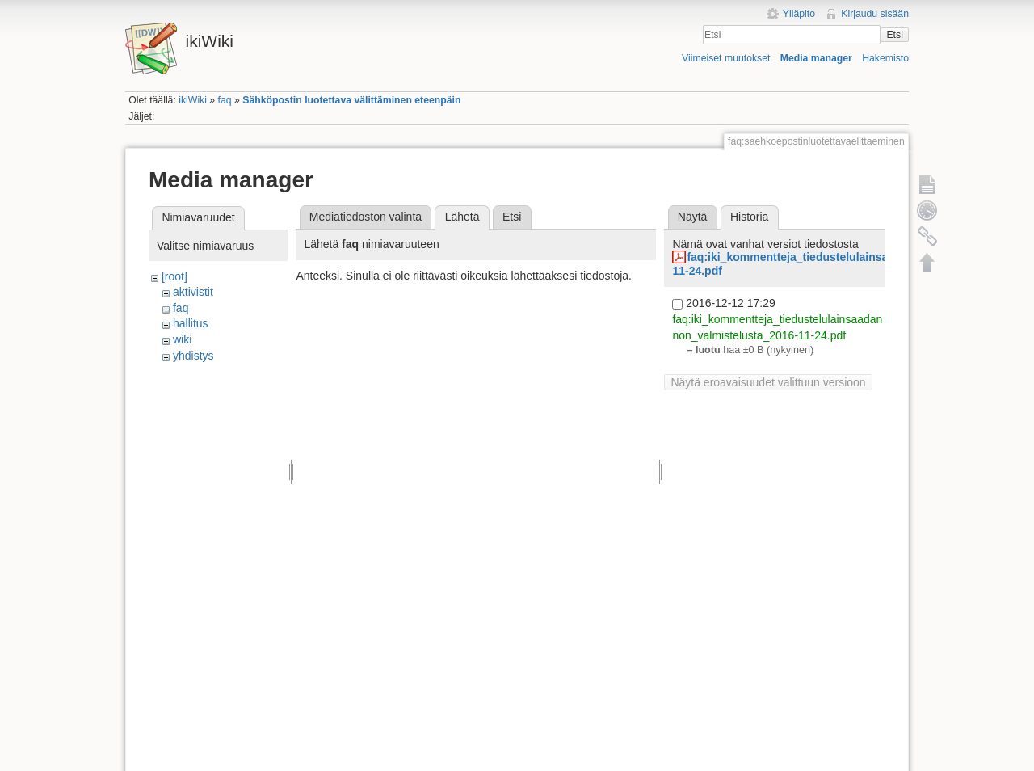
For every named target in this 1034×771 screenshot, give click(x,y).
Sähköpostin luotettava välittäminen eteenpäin (351, 100)
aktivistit (193, 291)
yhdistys (193, 355)
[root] (174, 276)
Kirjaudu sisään (875, 13)
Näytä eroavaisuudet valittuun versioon (767, 382)
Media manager (816, 58)
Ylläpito (799, 13)
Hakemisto (885, 58)
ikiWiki (193, 100)
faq (225, 100)
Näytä (693, 216)
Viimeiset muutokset (726, 58)
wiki (182, 339)
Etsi (894, 34)
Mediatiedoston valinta (365, 216)
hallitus (190, 323)
